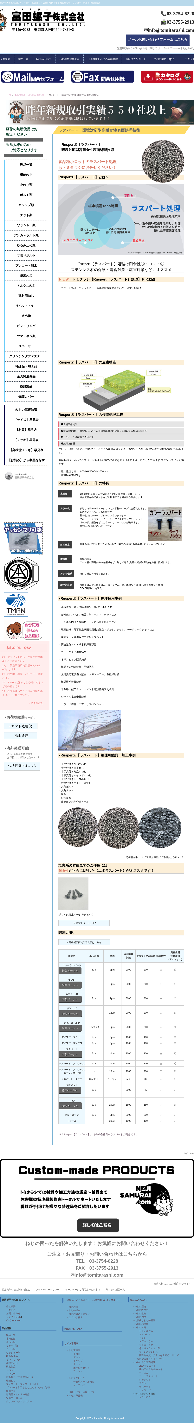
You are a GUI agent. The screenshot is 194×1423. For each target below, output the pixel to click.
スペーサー (26, 346)
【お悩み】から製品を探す (26, 460)
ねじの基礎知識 (26, 409)
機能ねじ (26, 174)
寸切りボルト (26, 255)
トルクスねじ (26, 285)
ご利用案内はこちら (23, 765)
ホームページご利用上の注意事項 (82, 1289)
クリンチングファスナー (26, 356)
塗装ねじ (26, 275)
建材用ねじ (26, 295)
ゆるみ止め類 (26, 245)
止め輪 (26, 316)
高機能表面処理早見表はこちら (85, 942)
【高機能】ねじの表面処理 (102, 59)
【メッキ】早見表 (26, 440)
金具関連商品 (26, 376)
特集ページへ (70, 970)
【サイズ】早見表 (26, 419)
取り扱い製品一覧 (115, 1289)
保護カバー (26, 396)
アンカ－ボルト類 (26, 235)
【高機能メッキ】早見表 (26, 450)
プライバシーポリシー (47, 1289)
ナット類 (26, 215)
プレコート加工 (26, 265)
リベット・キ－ (26, 305)
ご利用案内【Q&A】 (165, 59)
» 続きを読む (36, 703)
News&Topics (43, 59)
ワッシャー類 (26, 225)
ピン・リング (26, 326)
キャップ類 (26, 205)
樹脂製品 (26, 386)
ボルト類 (26, 195)
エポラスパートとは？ (84, 923)
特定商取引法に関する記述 (16, 1289)
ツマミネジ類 (26, 336)
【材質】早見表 (26, 430)
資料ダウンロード (136, 59)
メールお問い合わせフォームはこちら (157, 39)
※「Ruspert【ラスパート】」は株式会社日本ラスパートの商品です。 (98, 1134)
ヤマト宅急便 (21, 726)
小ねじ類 (26, 185)
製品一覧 (23, 59)
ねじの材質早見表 (69, 59)
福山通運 (21, 735)
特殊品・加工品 (26, 366)
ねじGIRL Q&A (18, 648)
